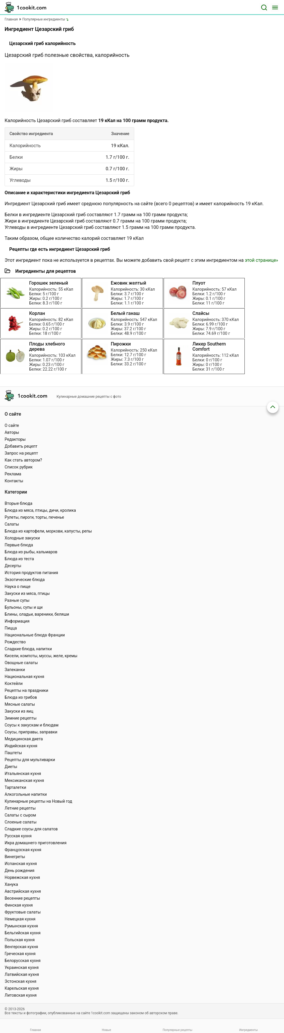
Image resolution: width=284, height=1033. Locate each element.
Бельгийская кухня (23, 933)
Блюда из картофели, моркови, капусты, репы (48, 531)
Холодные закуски (22, 538)
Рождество (15, 642)
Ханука (11, 884)
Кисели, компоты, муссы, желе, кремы (41, 655)
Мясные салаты (20, 704)
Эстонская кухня (20, 981)
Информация (17, 621)
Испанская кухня (21, 863)
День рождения (19, 870)
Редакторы (15, 439)
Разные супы (17, 600)
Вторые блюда (18, 503)
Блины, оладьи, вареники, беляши (37, 614)
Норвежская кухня (22, 877)
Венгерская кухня (21, 946)
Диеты (11, 766)
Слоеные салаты (21, 822)
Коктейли (14, 683)
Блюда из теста (19, 558)
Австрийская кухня (23, 891)
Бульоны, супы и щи (24, 607)
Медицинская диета (24, 739)
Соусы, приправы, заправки (31, 732)
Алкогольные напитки (26, 794)
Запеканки (15, 669)
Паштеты (13, 752)
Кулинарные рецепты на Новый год (38, 801)
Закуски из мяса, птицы (27, 593)
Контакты (14, 481)
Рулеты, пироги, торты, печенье (34, 517)
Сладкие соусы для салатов (31, 829)
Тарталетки (15, 787)
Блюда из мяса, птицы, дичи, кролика (40, 510)
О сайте (12, 425)
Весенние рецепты (22, 898)
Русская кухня (18, 836)
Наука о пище (18, 586)
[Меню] (275, 7)
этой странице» (261, 260)
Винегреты (15, 856)
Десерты (13, 565)
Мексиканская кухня (24, 780)
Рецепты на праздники (26, 690)
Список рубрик (19, 467)
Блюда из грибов (21, 697)
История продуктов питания (31, 572)
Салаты (12, 524)
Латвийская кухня (22, 974)
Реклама (13, 474)
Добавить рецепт (21, 446)
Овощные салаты (21, 662)
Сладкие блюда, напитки (28, 649)
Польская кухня (20, 939)
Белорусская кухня (23, 960)
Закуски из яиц (19, 711)
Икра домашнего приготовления (35, 842)
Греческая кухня (20, 953)
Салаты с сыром (20, 815)
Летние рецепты (20, 808)
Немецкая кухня (20, 919)
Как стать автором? (23, 460)
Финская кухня (19, 905)
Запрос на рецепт (21, 453)
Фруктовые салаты (23, 912)
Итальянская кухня (23, 773)
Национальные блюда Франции (35, 635)
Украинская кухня (22, 967)
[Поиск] (264, 7)
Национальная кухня (24, 676)
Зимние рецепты (21, 718)
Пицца (11, 628)
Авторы (12, 432)
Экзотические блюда (25, 579)
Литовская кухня (21, 995)
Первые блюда (19, 545)
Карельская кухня (22, 988)
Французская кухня (23, 849)
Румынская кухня (21, 926)
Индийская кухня (21, 746)
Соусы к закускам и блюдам (32, 725)
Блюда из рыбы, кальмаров (31, 552)
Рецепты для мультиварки (30, 759)
